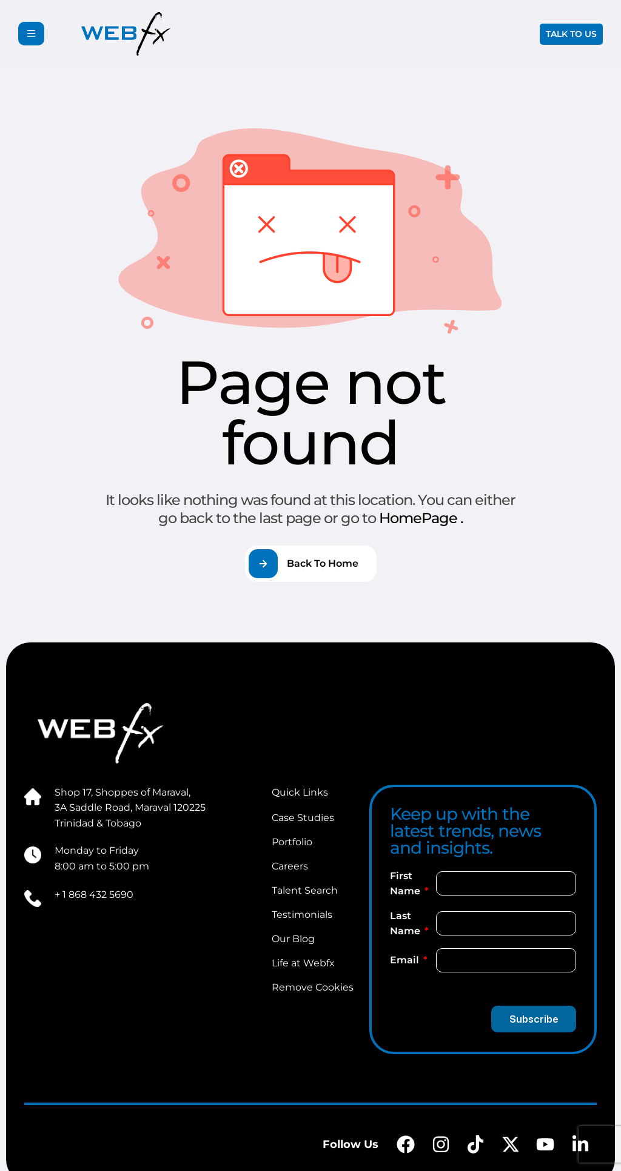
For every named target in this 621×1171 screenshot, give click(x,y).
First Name (406, 883)
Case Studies (303, 817)
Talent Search (305, 890)
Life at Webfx (303, 963)
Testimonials (302, 914)
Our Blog (293, 939)
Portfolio (292, 842)
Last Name (406, 923)
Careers (290, 866)
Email (405, 960)
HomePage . (421, 518)
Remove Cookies (313, 987)
